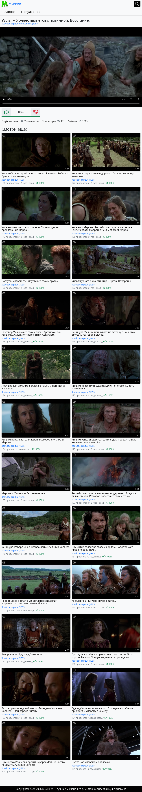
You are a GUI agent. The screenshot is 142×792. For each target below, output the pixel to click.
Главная (9, 11)
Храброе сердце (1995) (13, 179)
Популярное (30, 11)
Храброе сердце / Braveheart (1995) (20, 23)
